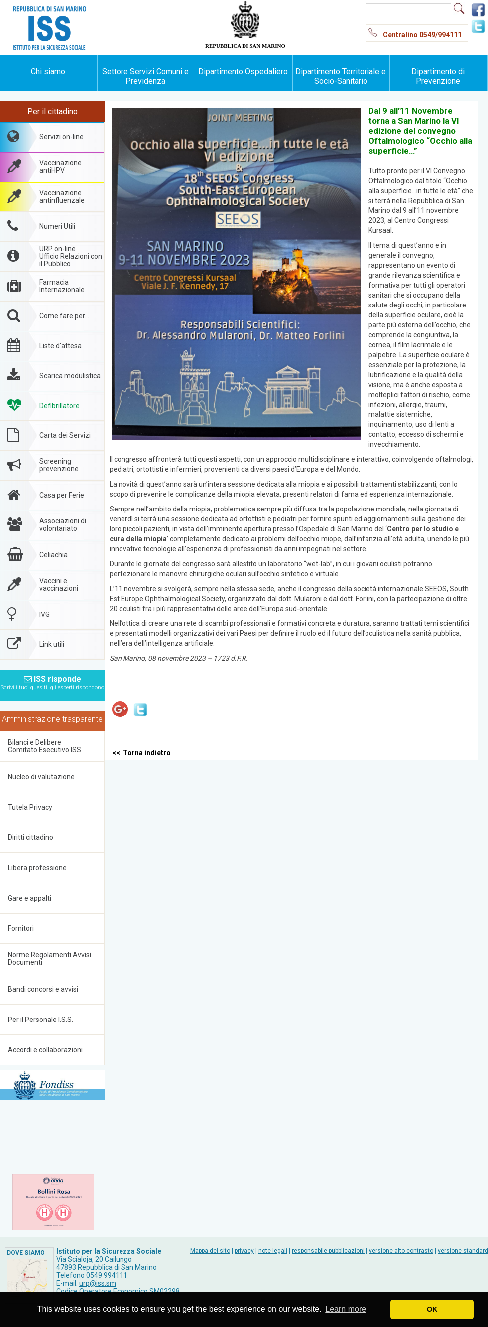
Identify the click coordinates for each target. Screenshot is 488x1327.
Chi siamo (48, 71)
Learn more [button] (345, 1309)
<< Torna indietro (141, 753)
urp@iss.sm (97, 1283)
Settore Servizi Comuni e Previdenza (145, 76)
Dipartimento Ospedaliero (243, 71)
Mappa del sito (210, 1250)
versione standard (463, 1250)
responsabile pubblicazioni (328, 1250)
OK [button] (432, 1309)
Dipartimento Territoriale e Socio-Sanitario (340, 76)
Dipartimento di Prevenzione (438, 76)
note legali (272, 1250)
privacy (244, 1250)
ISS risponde (52, 680)
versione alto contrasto (401, 1250)
